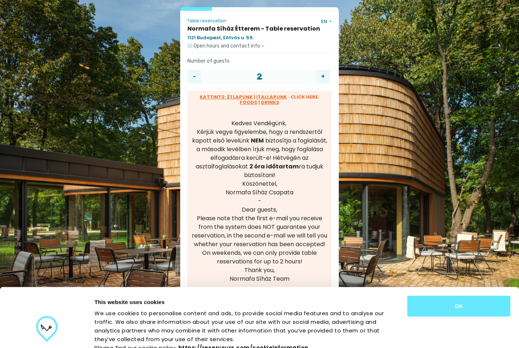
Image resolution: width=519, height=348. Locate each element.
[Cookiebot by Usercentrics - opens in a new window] (46, 334)
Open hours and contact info (226, 46)
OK (459, 263)
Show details (378, 334)
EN (324, 21)
